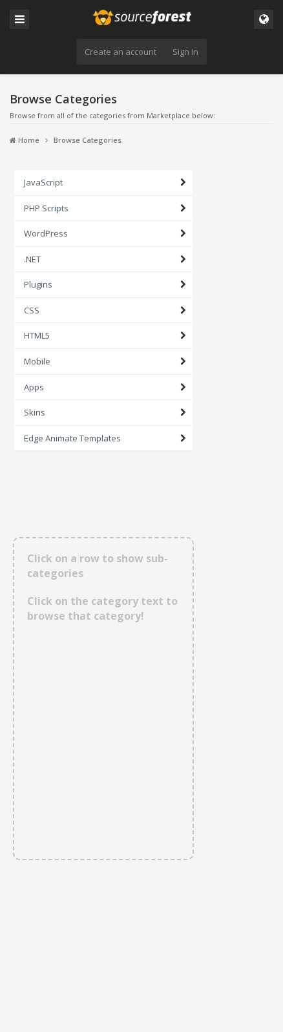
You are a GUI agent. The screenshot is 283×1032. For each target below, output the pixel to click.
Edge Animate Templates (72, 438)
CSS (31, 310)
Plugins (38, 284)
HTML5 (37, 335)
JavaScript (43, 182)
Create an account (120, 52)
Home (24, 140)
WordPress (46, 233)
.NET (32, 259)
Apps (34, 387)
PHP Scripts (46, 208)
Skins (34, 412)
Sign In (185, 52)
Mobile (37, 361)
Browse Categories (87, 140)
